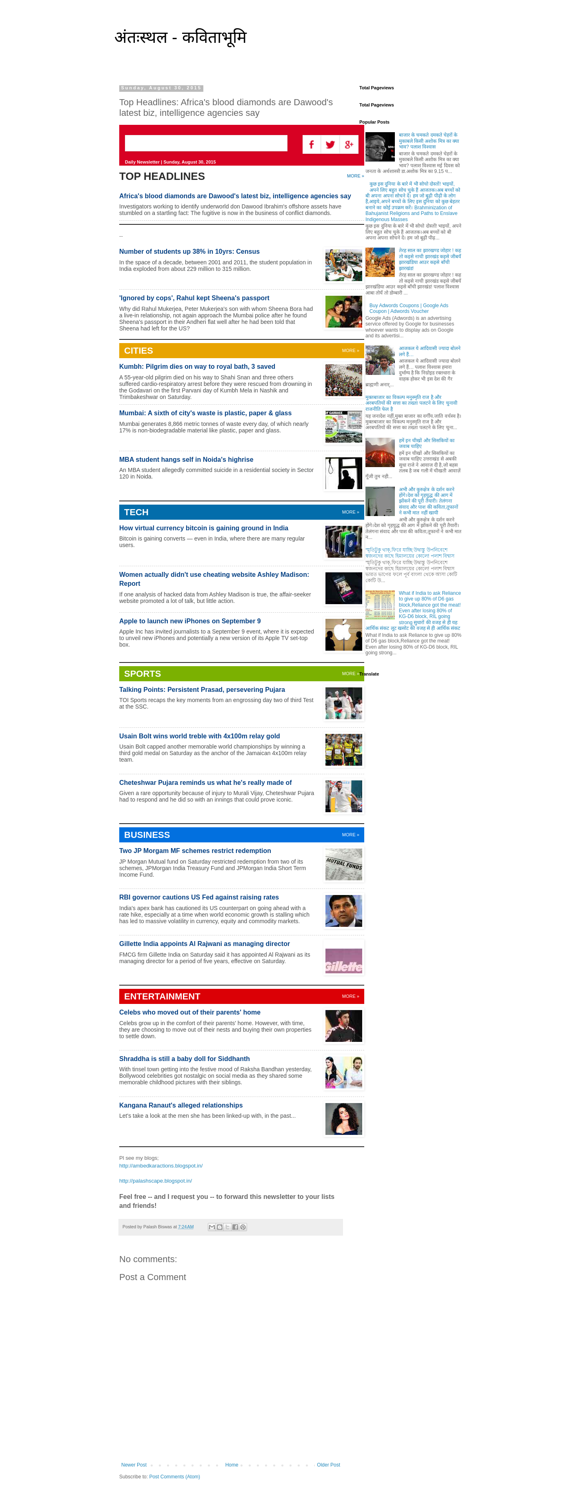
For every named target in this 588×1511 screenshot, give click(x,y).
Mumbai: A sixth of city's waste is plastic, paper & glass (205, 413)
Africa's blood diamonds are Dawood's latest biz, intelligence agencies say (235, 196)
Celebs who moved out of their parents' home (190, 1012)
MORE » (350, 834)
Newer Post (134, 1465)
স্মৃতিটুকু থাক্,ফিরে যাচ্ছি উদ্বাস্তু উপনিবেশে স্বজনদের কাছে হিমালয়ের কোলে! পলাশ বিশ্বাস (409, 552)
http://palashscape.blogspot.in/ (155, 1181)
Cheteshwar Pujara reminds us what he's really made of (205, 782)
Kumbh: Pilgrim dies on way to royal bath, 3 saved (197, 366)
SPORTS (142, 674)
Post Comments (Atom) (174, 1477)
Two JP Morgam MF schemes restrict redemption (195, 850)
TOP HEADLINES (162, 176)
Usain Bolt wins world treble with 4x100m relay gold (199, 736)
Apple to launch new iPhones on (190, 621)
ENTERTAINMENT (162, 996)
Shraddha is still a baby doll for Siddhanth (184, 1058)
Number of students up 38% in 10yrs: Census (189, 251)
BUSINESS (147, 835)
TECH (136, 512)
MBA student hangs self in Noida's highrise (186, 459)
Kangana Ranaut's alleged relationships (181, 1105)
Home (231, 1465)
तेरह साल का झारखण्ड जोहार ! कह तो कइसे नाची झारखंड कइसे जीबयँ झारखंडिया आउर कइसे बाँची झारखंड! (430, 259)
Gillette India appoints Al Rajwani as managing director (204, 943)
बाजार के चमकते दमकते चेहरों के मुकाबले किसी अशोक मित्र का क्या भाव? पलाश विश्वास (429, 141)
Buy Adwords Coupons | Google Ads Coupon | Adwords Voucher (409, 308)
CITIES (138, 351)
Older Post (328, 1465)
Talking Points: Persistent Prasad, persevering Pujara (202, 689)
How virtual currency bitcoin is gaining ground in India (203, 528)
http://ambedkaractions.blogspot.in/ (161, 1166)
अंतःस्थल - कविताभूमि (180, 37)
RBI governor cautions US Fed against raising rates (199, 897)
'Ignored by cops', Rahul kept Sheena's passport (194, 298)
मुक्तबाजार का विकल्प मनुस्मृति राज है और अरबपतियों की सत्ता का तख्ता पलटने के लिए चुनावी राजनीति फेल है (411, 403)
